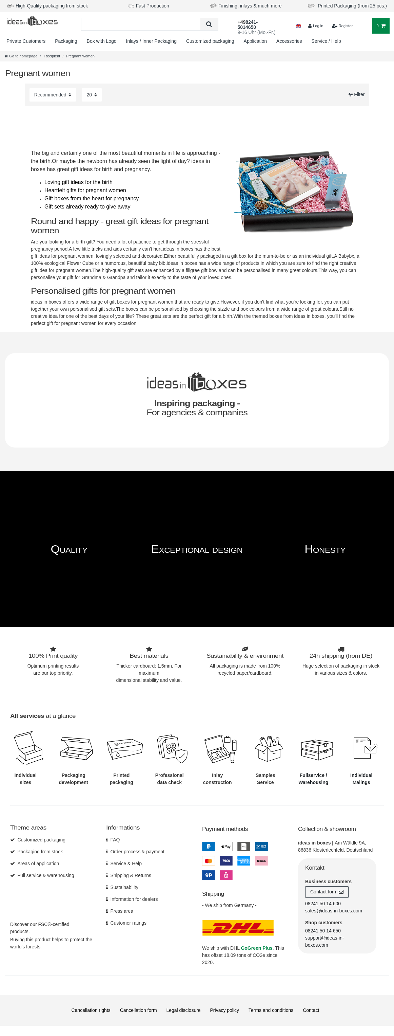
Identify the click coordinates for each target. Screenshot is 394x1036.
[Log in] (315, 26)
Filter (357, 94)
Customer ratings (128, 923)
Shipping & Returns (130, 875)
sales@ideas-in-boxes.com (333, 910)
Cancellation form (138, 1010)
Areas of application (38, 863)
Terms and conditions (271, 1010)
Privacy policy (224, 1010)
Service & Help (126, 863)
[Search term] (141, 24)
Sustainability (124, 887)
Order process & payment (137, 851)
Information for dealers (134, 899)
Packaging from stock (40, 851)
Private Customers (25, 41)
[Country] (298, 26)
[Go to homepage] (21, 56)
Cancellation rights (91, 1010)
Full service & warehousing (45, 875)
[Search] (209, 24)
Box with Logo (102, 41)
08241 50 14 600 (323, 903)
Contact (311, 1010)
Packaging (66, 41)
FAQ (115, 839)
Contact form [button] (326, 892)
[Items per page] (92, 95)
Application (255, 41)
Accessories (289, 41)
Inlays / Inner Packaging (151, 41)
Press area (121, 911)
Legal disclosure (183, 1010)
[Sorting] (52, 95)
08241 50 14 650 (323, 930)
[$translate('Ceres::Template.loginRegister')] (342, 26)
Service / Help (326, 41)
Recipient (51, 56)
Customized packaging (210, 41)
